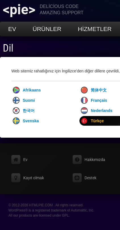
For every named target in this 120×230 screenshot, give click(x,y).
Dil (8, 48)
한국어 (24, 110)
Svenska (26, 120)
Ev (12, 29)
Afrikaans (27, 90)
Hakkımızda (95, 159)
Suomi (24, 100)
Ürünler (47, 29)
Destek (90, 178)
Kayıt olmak (33, 178)
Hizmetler (95, 29)
